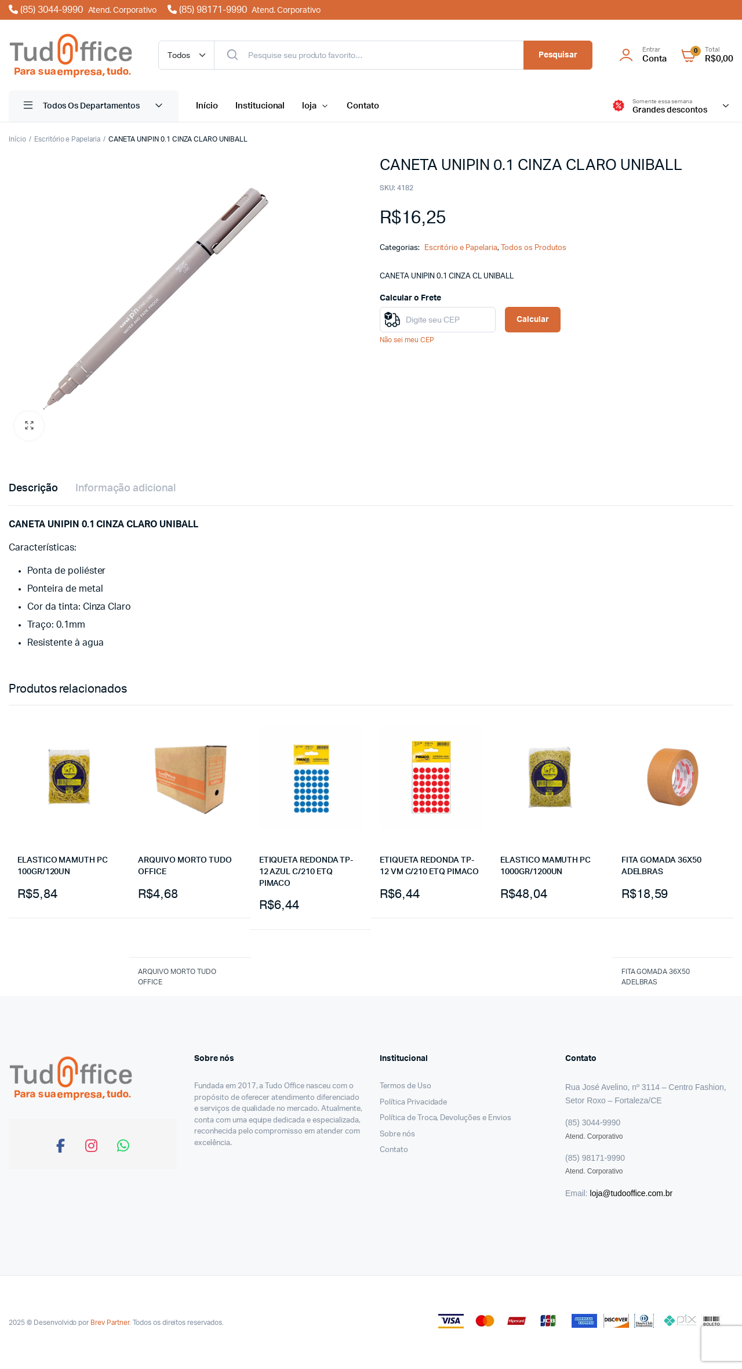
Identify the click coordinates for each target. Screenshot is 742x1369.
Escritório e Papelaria (67, 139)
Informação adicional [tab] (125, 488)
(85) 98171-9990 (244, 10)
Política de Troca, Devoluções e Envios (445, 1118)
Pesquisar (558, 55)
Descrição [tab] (33, 488)
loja (309, 106)
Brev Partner (109, 1322)
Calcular (533, 320)
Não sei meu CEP (407, 339)
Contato (363, 106)
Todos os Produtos (534, 248)
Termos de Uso (405, 1086)
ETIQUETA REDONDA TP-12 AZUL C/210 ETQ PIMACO (306, 871)
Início (207, 106)
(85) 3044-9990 (84, 10)
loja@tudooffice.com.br (631, 1193)
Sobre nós (397, 1134)
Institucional (260, 106)
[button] (28, 425)
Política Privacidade (413, 1102)
